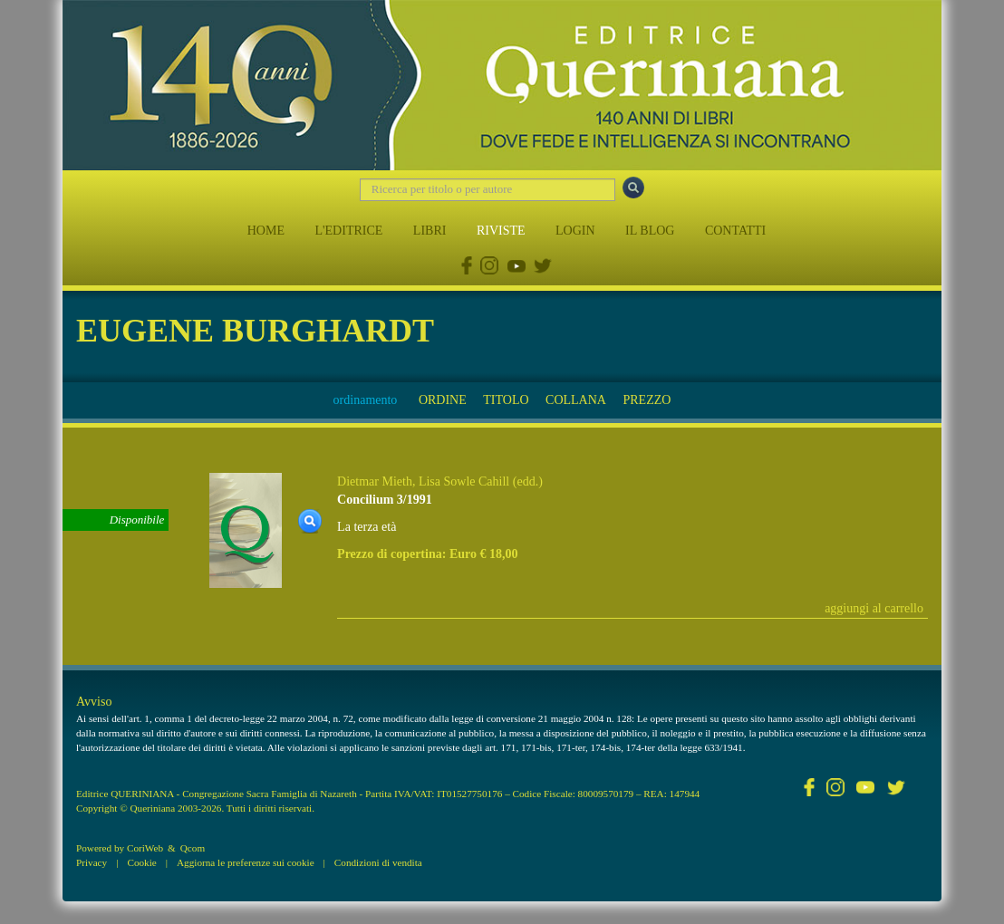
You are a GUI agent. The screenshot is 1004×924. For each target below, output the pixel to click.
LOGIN (575, 230)
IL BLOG (649, 230)
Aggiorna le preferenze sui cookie (245, 862)
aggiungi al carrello (874, 608)
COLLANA (575, 400)
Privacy (91, 862)
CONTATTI (735, 230)
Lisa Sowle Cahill (464, 481)
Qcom (192, 847)
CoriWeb (145, 847)
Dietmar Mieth (374, 481)
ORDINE (443, 400)
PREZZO (647, 400)
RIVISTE (501, 230)
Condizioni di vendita (378, 862)
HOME (266, 230)
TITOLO (505, 400)
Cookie (141, 862)
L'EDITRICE (348, 230)
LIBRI (430, 230)
